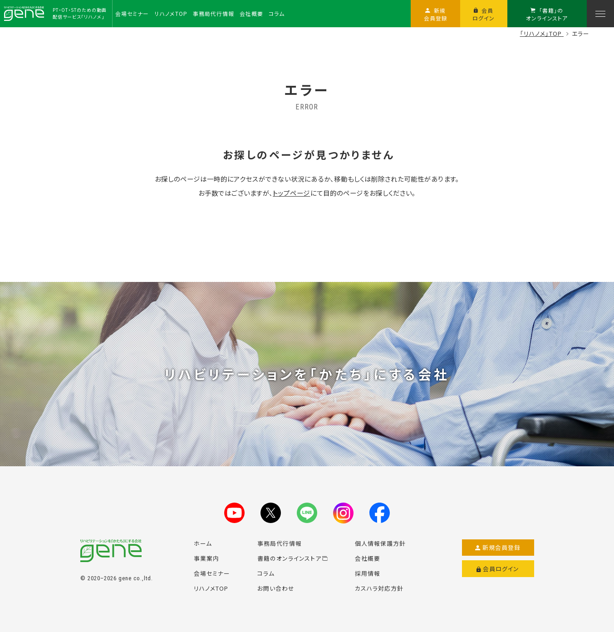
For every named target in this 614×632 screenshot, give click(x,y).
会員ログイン (498, 569)
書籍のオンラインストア (292, 558)
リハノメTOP (211, 588)
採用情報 (367, 573)
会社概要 (367, 558)
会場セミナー (212, 573)
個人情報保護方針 (380, 543)
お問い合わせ (276, 588)
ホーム (203, 543)
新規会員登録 (498, 547)
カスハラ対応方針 (379, 588)
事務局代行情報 (279, 543)
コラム (266, 573)
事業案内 (206, 558)
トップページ (291, 193)
